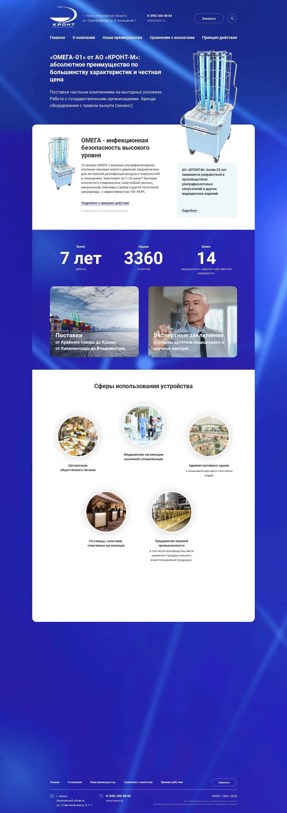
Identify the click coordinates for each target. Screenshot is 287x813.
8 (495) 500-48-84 (159, 16)
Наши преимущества (122, 37)
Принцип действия (219, 37)
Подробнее (189, 210)
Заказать (209, 18)
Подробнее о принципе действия (105, 203)
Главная (57, 37)
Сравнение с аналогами (172, 37)
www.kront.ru (156, 20)
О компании (84, 37)
